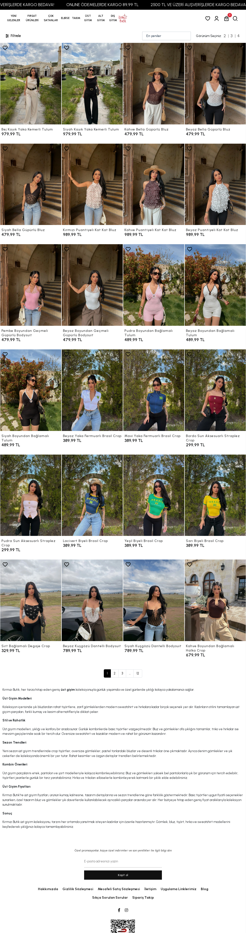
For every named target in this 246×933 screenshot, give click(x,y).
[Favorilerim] (208, 18)
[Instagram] (126, 910)
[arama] (236, 18)
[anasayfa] (123, 18)
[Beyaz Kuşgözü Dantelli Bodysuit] (92, 600)
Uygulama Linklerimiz (178, 889)
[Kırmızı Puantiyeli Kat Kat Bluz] (92, 184)
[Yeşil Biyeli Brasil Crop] (153, 495)
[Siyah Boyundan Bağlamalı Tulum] (30, 390)
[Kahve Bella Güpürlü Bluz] (153, 83)
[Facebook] (119, 910)
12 (138, 673)
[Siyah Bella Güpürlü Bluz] (30, 184)
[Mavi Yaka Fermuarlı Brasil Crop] (153, 390)
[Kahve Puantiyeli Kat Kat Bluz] (153, 184)
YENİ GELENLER (13, 18)
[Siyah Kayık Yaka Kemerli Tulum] (92, 83)
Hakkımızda (48, 889)
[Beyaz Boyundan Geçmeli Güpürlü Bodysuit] (92, 285)
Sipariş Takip (143, 898)
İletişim (150, 889)
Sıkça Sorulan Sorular (110, 898)
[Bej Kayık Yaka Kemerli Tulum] (30, 83)
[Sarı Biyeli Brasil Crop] (215, 495)
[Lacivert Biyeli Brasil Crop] (92, 495)
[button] (32, 18)
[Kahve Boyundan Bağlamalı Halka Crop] (215, 600)
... (130, 673)
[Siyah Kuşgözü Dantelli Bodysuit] (153, 600)
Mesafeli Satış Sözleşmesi (119, 889)
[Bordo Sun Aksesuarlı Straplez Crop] (215, 390)
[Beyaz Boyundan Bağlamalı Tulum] (215, 285)
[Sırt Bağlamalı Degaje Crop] (30, 600)
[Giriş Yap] (217, 18)
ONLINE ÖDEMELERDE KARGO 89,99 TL (112, 4)
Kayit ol (123, 875)
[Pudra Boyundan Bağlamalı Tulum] (153, 285)
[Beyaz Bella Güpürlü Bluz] (215, 83)
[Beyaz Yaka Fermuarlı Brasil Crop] (92, 390)
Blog (204, 889)
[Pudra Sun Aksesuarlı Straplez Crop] (30, 495)
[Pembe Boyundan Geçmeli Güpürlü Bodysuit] (30, 285)
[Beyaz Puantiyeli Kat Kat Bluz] (215, 184)
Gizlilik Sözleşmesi (77, 889)
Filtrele (13, 36)
